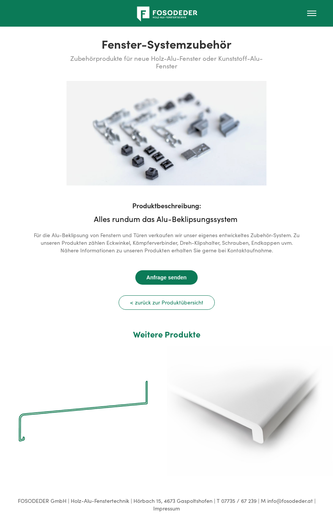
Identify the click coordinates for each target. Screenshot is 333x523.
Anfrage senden (166, 277)
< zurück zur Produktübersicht (166, 302)
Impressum (166, 508)
